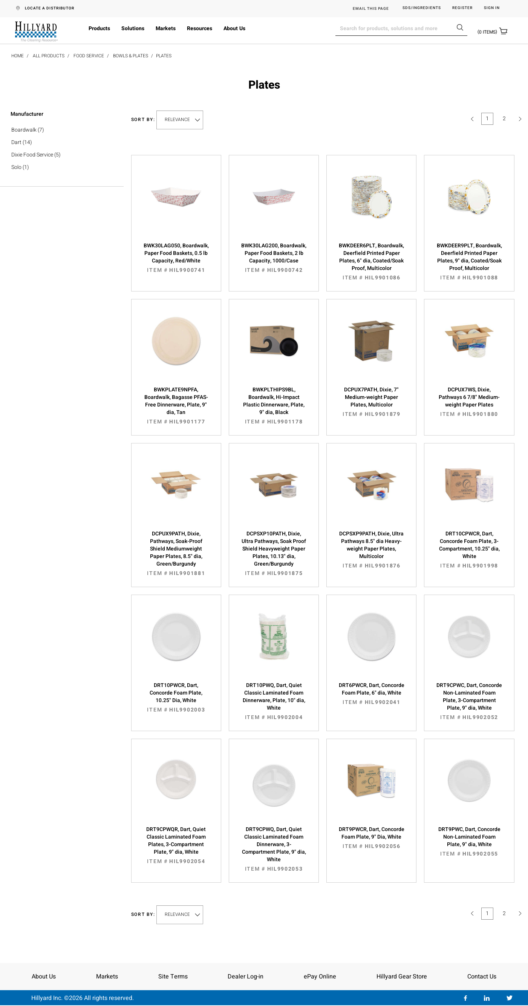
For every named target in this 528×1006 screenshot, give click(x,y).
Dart (16, 142)
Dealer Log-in (245, 976)
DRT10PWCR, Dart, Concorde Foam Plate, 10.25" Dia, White (176, 697)
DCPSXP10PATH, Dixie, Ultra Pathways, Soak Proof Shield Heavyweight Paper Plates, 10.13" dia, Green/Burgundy (273, 553)
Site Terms (173, 976)
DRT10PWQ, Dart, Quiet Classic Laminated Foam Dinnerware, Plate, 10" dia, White (273, 701)
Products (99, 28)
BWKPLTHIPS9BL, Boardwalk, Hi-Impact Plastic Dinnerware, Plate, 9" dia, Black (273, 406)
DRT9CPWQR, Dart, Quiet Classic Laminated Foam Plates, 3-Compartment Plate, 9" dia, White (176, 845)
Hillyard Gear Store (401, 976)
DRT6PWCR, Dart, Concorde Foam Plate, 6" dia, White (371, 693)
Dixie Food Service (32, 155)
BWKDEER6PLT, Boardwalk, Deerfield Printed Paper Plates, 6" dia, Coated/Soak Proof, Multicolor (371, 262)
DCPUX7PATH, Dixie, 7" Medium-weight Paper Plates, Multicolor (371, 402)
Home (17, 55)
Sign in (492, 8)
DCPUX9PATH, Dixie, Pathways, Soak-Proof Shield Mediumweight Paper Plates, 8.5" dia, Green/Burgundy (176, 553)
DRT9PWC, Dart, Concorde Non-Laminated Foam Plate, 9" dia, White (469, 841)
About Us (234, 28)
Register (462, 8)
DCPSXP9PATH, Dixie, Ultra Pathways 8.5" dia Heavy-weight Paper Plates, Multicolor (371, 550)
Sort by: (143, 120)
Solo (16, 167)
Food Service (88, 55)
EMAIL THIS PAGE (371, 8)
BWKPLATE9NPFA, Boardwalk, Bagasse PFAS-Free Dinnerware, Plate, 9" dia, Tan (176, 406)
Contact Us (481, 976)
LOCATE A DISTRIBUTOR (49, 8)
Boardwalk (24, 130)
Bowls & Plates (130, 55)
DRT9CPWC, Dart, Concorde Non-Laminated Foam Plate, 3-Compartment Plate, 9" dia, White (469, 701)
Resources (199, 28)
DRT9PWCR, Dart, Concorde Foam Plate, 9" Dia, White (371, 837)
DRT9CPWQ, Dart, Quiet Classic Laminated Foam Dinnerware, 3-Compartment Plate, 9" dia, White (273, 849)
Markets (166, 28)
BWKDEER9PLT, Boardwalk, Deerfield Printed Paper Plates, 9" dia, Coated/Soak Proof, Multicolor (469, 262)
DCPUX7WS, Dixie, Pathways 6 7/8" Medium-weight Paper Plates (469, 402)
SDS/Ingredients (422, 8)
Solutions (132, 28)
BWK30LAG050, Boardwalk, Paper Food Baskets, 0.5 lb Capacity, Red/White (176, 258)
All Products (48, 55)
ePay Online (320, 976)
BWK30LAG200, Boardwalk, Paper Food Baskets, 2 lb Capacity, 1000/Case (273, 258)
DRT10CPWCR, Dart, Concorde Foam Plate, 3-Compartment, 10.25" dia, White (469, 550)
